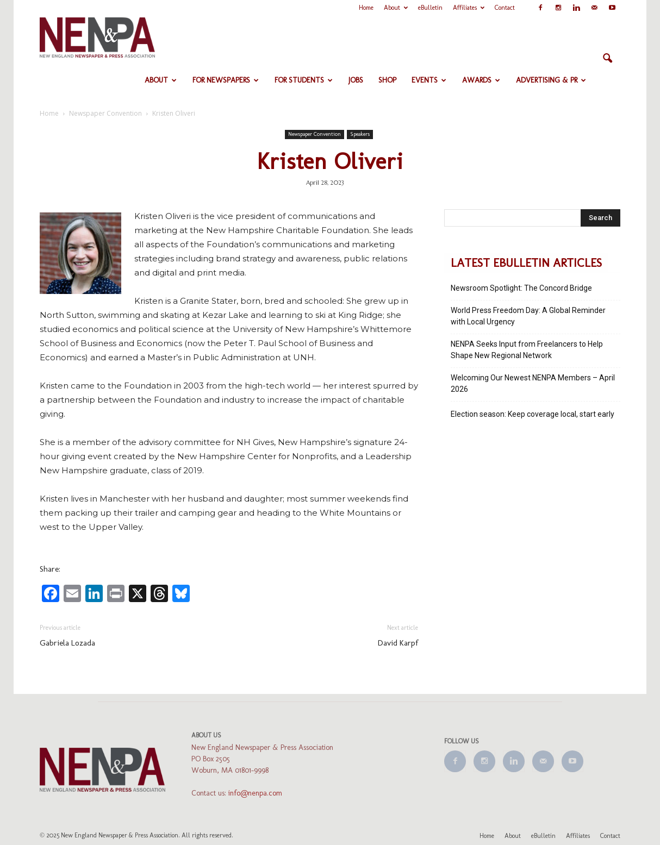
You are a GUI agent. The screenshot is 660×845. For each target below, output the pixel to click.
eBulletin (430, 7)
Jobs (355, 80)
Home (366, 7)
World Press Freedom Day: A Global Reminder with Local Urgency (528, 316)
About (396, 7)
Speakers (360, 134)
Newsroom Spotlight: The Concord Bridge (521, 288)
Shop (387, 80)
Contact (505, 7)
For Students (304, 80)
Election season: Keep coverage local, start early (532, 414)
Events (429, 80)
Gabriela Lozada (67, 643)
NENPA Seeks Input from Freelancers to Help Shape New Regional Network (527, 350)
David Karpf (398, 643)
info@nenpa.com (255, 793)
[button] (607, 59)
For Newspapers (225, 80)
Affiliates (468, 7)
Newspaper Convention (314, 134)
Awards (481, 80)
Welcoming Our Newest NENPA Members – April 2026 (533, 383)
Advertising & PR (551, 80)
